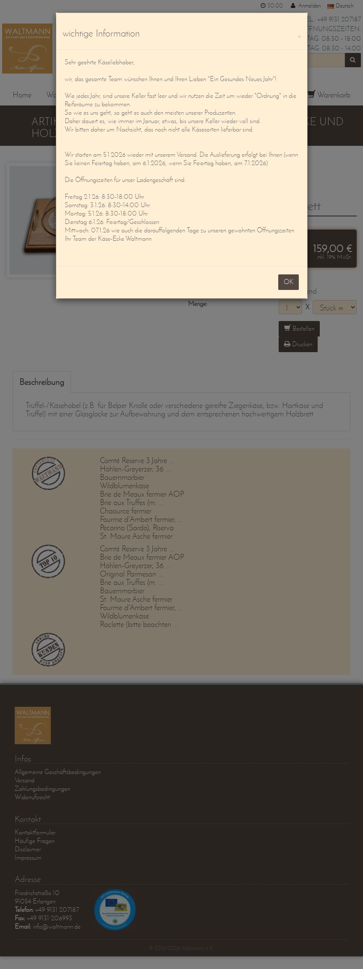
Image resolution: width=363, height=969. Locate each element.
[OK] (299, 35)
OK (288, 282)
